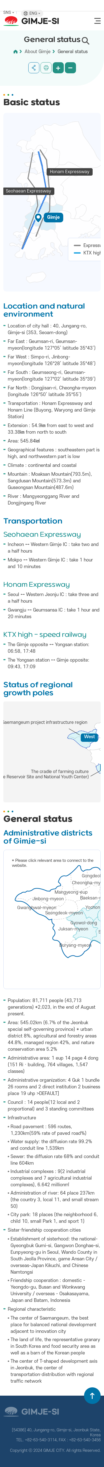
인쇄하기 (46, 67)
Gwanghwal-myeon (36, 907)
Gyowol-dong (83, 922)
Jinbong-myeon (48, 898)
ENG (34, 13)
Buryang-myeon (75, 945)
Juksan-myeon (73, 929)
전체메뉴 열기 (97, 21)
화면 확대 (58, 67)
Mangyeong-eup (71, 892)
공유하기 (33, 67)
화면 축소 (70, 67)
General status (73, 51)
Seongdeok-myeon (64, 913)
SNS (8, 12)
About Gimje (37, 51)
